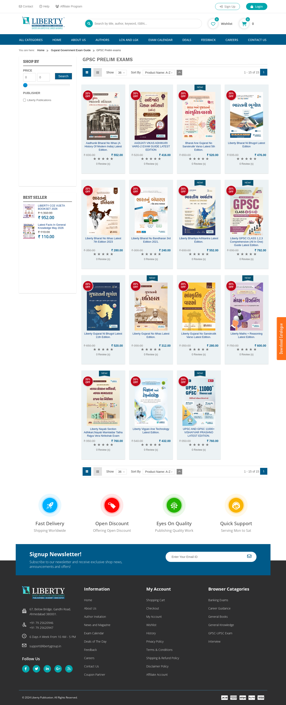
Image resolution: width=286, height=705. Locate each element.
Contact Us (257, 40)
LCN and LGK (128, 40)
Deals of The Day (95, 641)
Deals (186, 40)
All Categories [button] (31, 40)
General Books (218, 617)
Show (110, 72)
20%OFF (87, 95)
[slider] (25, 85)
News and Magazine (97, 625)
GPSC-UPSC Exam (220, 633)
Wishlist (151, 625)
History (151, 633)
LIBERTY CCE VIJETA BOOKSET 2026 (51, 207)
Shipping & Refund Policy (162, 658)
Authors (102, 40)
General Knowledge (221, 625)
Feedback (208, 40)
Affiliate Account (157, 675)
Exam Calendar (160, 40)
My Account (154, 617)
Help (44, 6)
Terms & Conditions (159, 650)
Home (56, 40)
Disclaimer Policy (157, 666)
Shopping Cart (155, 600)
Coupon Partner (94, 675)
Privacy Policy (154, 641)
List (97, 72)
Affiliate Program (68, 6)
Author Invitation (95, 617)
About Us (78, 40)
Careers (231, 40)
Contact (26, 6)
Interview (214, 641)
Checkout (152, 608)
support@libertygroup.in (45, 646)
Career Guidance (219, 608)
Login (257, 6)
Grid (87, 72)
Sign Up (227, 6)
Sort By (136, 72)
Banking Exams (218, 600)
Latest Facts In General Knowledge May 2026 (52, 226)
